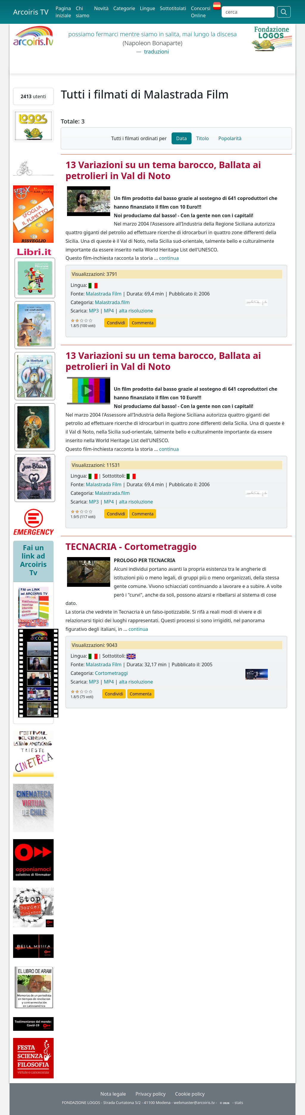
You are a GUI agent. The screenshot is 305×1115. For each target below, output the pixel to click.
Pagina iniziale (63, 12)
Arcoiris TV (31, 12)
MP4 (109, 310)
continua (169, 258)
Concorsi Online (200, 12)
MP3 (94, 310)
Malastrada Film (104, 293)
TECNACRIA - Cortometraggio (131, 546)
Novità (101, 8)
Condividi (116, 323)
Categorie (124, 8)
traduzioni (156, 51)
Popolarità (229, 138)
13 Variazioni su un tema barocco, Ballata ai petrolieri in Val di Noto (163, 170)
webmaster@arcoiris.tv (194, 1102)
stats (239, 1102)
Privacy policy (151, 1094)
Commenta (142, 323)
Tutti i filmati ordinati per (138, 138)
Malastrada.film (112, 302)
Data (181, 138)
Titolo (202, 138)
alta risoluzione (136, 310)
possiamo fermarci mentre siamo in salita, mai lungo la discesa (152, 34)
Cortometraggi (111, 673)
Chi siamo (82, 12)
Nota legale (113, 1094)
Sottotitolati (173, 8)
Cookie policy (190, 1094)
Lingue (147, 8)
